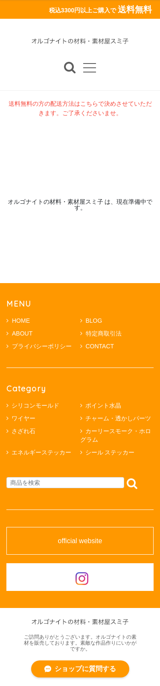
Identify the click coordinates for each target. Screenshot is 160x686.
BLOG (91, 320)
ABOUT (19, 333)
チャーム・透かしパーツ (118, 418)
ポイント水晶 (103, 405)
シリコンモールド (35, 405)
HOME (18, 320)
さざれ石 (23, 431)
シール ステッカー (110, 452)
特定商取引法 (101, 333)
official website (80, 541)
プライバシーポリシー (39, 346)
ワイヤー (23, 418)
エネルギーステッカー (41, 452)
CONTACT (97, 346)
